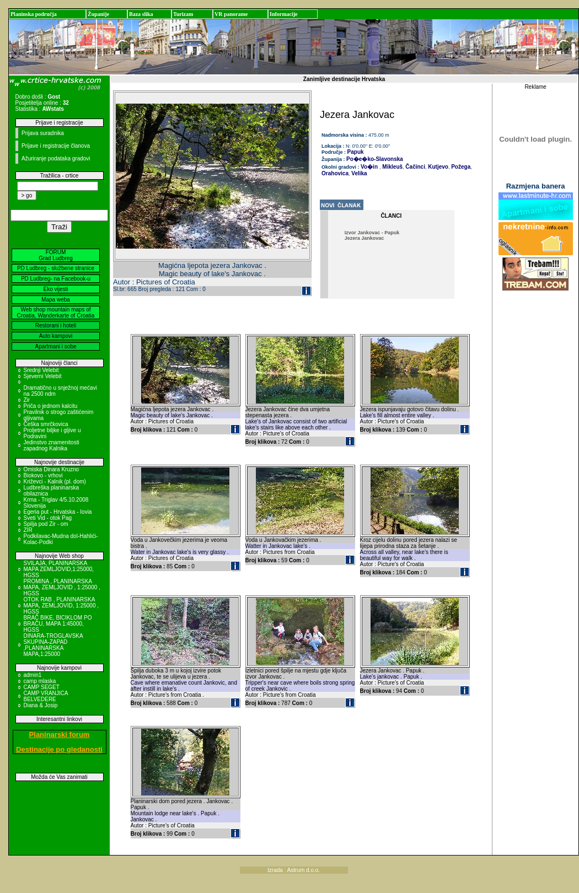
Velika (358, 173)
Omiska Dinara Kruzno (51, 469)
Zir (27, 400)
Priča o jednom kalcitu (51, 406)
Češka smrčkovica (46, 424)
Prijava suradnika (43, 133)
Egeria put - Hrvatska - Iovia (58, 512)
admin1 (33, 675)
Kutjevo (437, 167)
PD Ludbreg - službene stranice (55, 268)
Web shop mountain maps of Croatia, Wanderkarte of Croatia (56, 312)
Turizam (183, 14)
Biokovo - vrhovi (43, 475)
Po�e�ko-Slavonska (374, 159)
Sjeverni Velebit (43, 376)
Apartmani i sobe (55, 346)
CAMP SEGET (42, 687)
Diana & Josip (41, 705)
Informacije (284, 14)
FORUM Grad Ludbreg (56, 255)
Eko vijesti (55, 289)
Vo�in (369, 167)
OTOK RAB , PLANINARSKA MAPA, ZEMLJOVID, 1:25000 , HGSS (61, 605)
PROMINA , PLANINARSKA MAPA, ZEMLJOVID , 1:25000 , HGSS (62, 587)
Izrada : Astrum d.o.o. (293, 870)
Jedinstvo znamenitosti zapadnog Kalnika (51, 445)
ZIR (28, 530)
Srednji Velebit (41, 370)
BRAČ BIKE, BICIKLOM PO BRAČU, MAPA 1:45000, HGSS (58, 624)
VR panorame (231, 14)
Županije (98, 14)
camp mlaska (40, 681)
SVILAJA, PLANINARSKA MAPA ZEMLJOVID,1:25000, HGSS (59, 569)
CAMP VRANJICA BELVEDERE (46, 696)
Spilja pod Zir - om (46, 524)
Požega (459, 167)
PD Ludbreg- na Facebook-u (55, 279)
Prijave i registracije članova (56, 146)
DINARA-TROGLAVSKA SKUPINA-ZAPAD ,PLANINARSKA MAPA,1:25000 (53, 645)
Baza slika (141, 14)
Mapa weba (55, 300)
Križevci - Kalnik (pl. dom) (55, 481)
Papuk (355, 152)
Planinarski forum (59, 734)
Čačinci (414, 167)
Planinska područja (33, 14)
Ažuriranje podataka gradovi (56, 158)
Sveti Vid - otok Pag (48, 518)
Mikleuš (392, 167)
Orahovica (335, 173)
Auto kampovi (56, 336)
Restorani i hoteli (55, 325)
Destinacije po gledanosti (59, 749)
